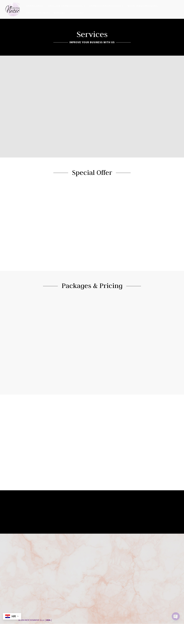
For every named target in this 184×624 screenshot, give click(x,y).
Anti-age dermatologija (65, 6)
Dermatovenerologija (105, 6)
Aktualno (76, 13)
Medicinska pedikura (143, 6)
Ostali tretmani (38, 13)
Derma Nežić (35, 6)
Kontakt (60, 13)
